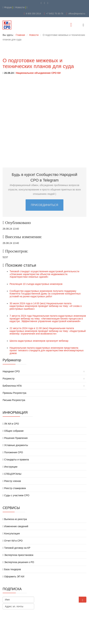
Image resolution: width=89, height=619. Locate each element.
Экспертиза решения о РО (18, 562)
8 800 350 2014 (33, 13)
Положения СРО (13, 452)
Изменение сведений (15, 526)
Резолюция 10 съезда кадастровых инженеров (36, 284)
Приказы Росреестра (14, 393)
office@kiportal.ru (76, 13)
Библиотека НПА (12, 385)
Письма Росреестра (14, 400)
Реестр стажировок (14, 488)
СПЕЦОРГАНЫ (12, 473)
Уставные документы (15, 445)
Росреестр (8, 378)
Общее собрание (13, 430)
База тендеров (12, 569)
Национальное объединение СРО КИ (38, 73)
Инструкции (10, 466)
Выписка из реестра (15, 519)
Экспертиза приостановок (18, 555)
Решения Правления (15, 438)
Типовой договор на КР (16, 547)
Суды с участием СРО (16, 495)
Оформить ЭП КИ (13, 576)
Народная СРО (11, 371)
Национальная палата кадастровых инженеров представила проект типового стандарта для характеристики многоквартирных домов (47, 350)
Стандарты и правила (16, 459)
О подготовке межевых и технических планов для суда (38, 63)
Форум (7, 7)
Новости (19, 7)
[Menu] (71, 25)
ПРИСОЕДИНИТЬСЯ (44, 205)
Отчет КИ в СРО (13, 540)
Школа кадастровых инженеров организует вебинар (39, 340)
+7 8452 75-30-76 (54, 13)
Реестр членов (12, 481)
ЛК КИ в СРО (11, 423)
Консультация (11, 533)
